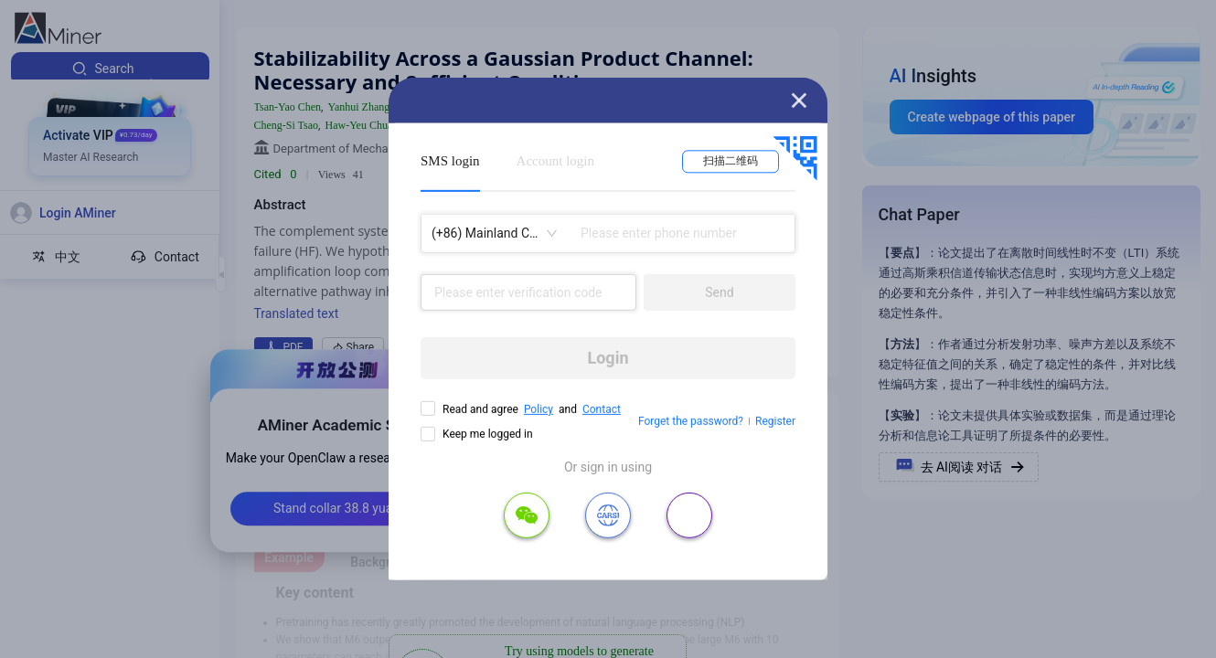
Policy (538, 409)
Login (607, 357)
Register (775, 421)
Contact (601, 409)
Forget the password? (690, 421)
